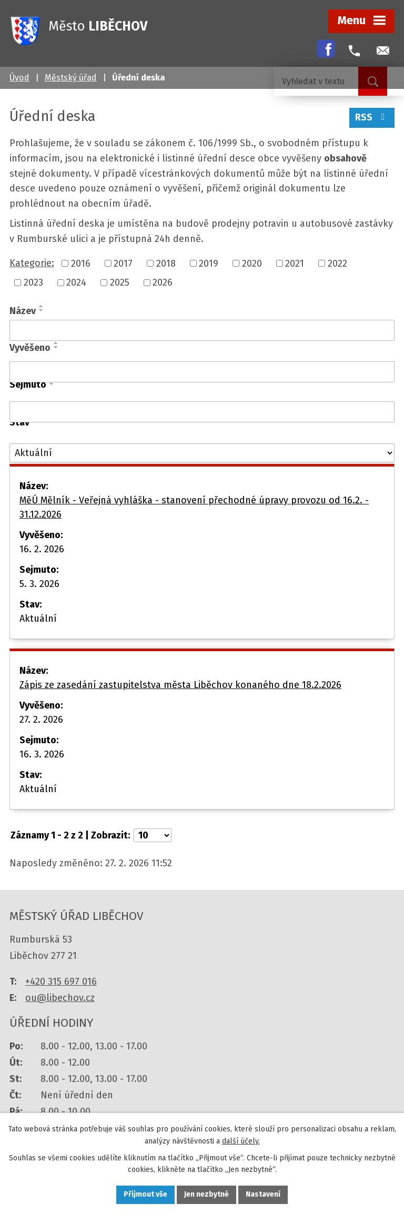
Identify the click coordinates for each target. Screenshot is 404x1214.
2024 (76, 282)
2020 (252, 263)
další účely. (241, 1140)
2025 (119, 282)
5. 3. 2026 (39, 584)
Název (22, 311)
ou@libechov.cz (60, 998)
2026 (163, 282)
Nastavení (263, 1194)
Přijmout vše (145, 1194)
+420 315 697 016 (61, 981)
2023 (33, 282)
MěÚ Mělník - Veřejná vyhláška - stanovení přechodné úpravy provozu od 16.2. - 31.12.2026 (194, 507)
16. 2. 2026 (41, 549)
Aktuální (38, 618)
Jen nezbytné (206, 1194)
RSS (372, 118)
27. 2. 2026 (41, 719)
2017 (123, 263)
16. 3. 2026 (41, 754)
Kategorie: (31, 263)
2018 (166, 263)
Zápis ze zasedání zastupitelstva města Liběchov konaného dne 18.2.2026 (180, 685)
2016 (80, 263)
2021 (294, 263)
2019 (208, 263)
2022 (337, 263)
